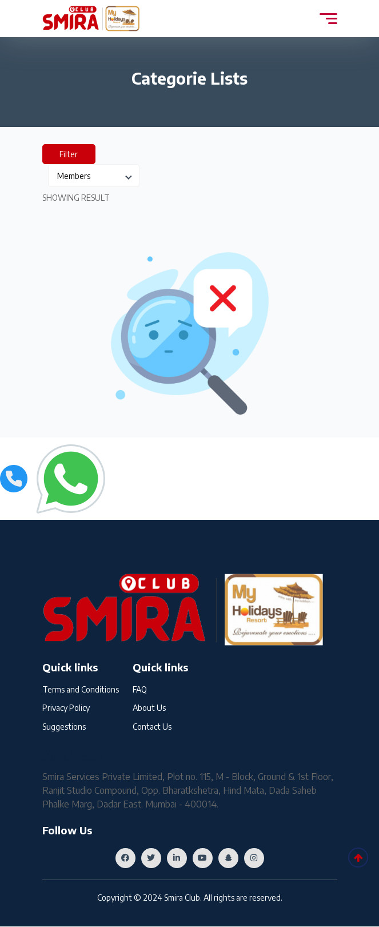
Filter (69, 154)
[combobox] (93, 175)
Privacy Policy (66, 708)
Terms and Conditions (80, 689)
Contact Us (152, 727)
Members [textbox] (73, 176)
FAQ (140, 689)
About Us (149, 708)
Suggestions (64, 727)
